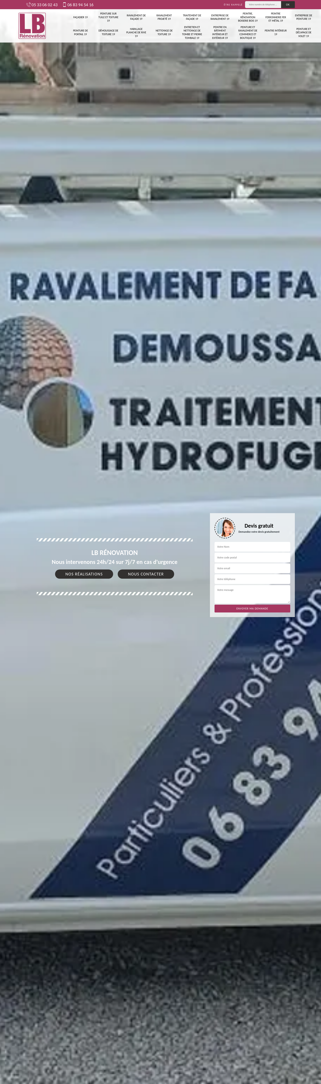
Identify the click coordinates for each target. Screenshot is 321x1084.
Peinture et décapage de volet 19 (303, 32)
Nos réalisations (84, 574)
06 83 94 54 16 (77, 4)
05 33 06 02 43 (42, 4)
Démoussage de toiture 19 (108, 32)
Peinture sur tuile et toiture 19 (108, 17)
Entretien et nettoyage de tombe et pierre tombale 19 (192, 33)
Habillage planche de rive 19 (136, 32)
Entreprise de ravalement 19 (220, 17)
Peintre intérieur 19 (276, 32)
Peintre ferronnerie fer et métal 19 (275, 17)
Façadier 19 (80, 17)
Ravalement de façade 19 (136, 17)
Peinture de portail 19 (80, 32)
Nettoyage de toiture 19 (164, 32)
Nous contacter (146, 574)
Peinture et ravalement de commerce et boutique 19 (247, 33)
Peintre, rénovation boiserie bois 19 (248, 17)
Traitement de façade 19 (192, 17)
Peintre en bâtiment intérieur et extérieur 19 (220, 33)
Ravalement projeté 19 (164, 17)
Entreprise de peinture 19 (303, 17)
